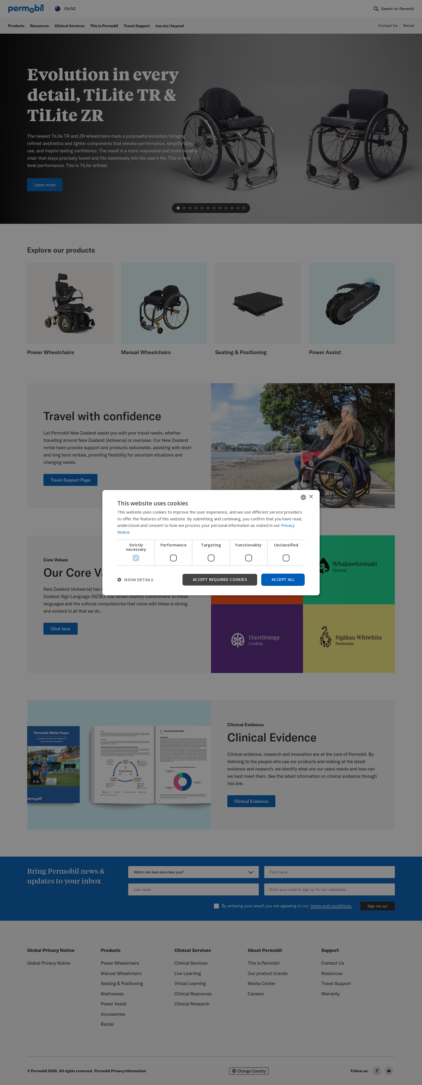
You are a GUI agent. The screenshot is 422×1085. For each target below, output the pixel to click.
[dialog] (211, 542)
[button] (135, 580)
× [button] (311, 497)
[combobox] (303, 497)
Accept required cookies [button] (220, 579)
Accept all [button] (283, 579)
